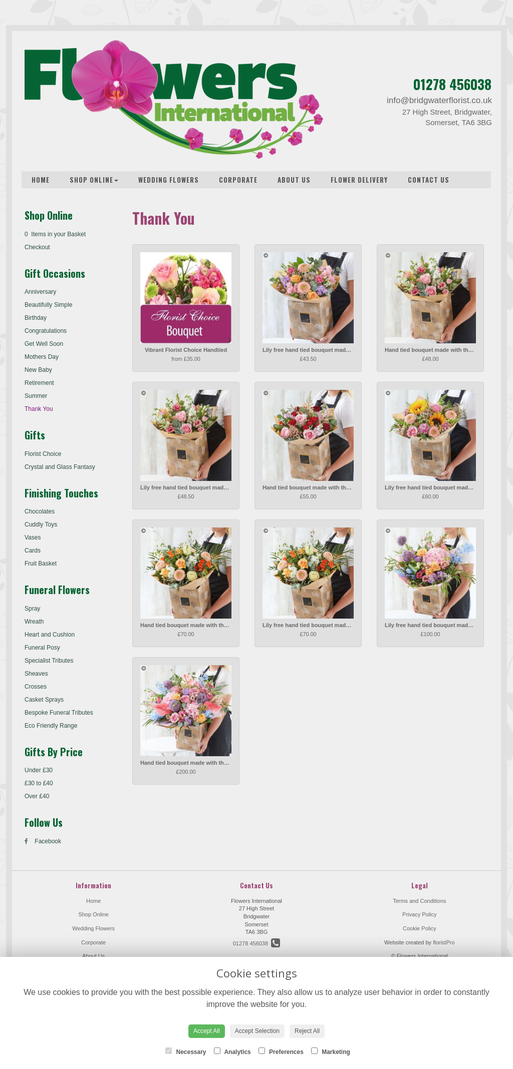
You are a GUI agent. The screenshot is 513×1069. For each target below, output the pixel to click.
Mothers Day (42, 356)
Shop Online (94, 180)
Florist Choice (43, 453)
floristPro (443, 942)
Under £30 (39, 770)
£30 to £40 (39, 783)
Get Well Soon (44, 343)
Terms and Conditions (419, 901)
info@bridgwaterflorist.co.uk (439, 100)
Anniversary (40, 291)
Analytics (232, 1051)
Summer (36, 395)
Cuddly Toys (41, 524)
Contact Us (428, 180)
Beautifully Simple (48, 304)
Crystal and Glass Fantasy (60, 466)
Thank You (39, 408)
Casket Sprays (44, 699)
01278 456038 (452, 84)
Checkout (37, 247)
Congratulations (46, 330)
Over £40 (37, 796)
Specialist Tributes (49, 660)
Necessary (185, 1051)
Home (41, 180)
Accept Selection (257, 1030)
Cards (33, 550)
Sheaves (36, 673)
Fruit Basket (41, 563)
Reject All (307, 1030)
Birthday (36, 317)
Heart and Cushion (50, 634)
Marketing (330, 1051)
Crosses (36, 686)
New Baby (38, 369)
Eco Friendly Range (51, 725)
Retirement (39, 382)
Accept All (206, 1030)
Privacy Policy (419, 914)
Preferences (281, 1051)
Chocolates (40, 511)
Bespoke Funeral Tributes (59, 712)
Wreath (34, 621)
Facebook (43, 841)
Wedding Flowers (168, 180)
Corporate (238, 180)
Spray (32, 608)
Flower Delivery (359, 180)
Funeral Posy (42, 647)
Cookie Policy (419, 928)
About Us (294, 180)
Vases (33, 537)
